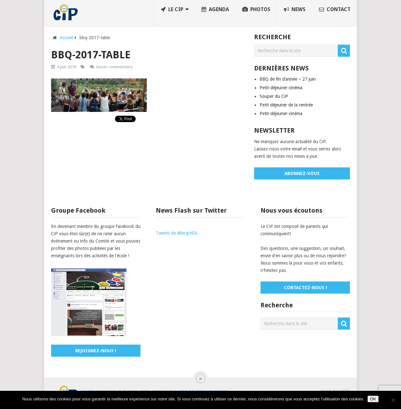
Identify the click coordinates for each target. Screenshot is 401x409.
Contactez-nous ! (305, 287)
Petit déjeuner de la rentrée (286, 104)
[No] (393, 400)
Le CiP (172, 9)
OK (373, 399)
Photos (256, 9)
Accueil (66, 37)
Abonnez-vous (302, 173)
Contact (335, 9)
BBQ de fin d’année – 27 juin (288, 79)
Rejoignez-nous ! (95, 350)
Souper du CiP (274, 96)
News (295, 9)
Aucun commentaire (114, 66)
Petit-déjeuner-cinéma (281, 87)
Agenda (215, 9)
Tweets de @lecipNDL (177, 233)
